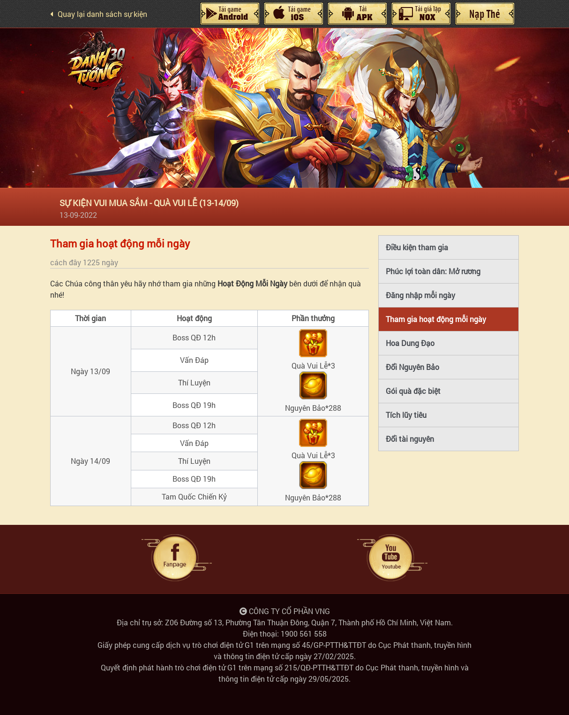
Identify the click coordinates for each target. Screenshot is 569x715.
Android (229, 13)
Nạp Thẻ (484, 13)
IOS (293, 13)
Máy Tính (357, 13)
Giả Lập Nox (420, 13)
